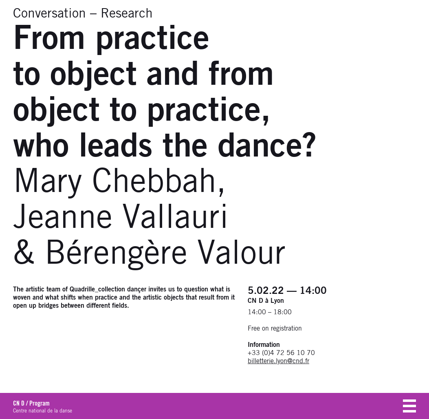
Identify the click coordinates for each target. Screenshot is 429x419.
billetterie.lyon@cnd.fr (278, 361)
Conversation (49, 13)
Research (127, 13)
